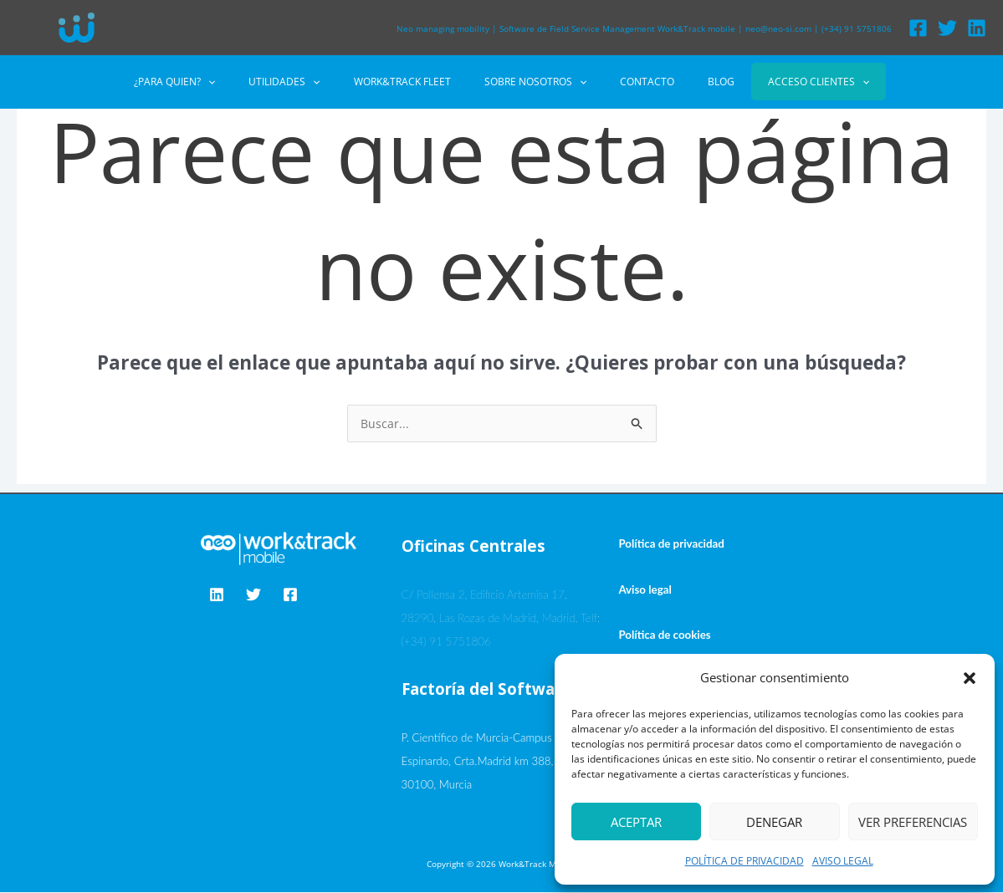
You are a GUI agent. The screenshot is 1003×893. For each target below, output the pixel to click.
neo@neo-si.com (778, 28)
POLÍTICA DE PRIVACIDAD (744, 861)
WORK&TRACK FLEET (415, 81)
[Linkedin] (976, 28)
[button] (969, 678)
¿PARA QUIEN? (214, 82)
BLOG (694, 81)
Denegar (774, 822)
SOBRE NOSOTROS (535, 82)
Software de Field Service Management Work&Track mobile (617, 28)
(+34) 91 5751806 (856, 28)
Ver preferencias (912, 822)
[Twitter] (947, 28)
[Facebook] (918, 28)
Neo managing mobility (443, 28)
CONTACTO (633, 81)
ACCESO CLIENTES (778, 81)
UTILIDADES (310, 82)
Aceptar (636, 822)
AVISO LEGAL (842, 861)
